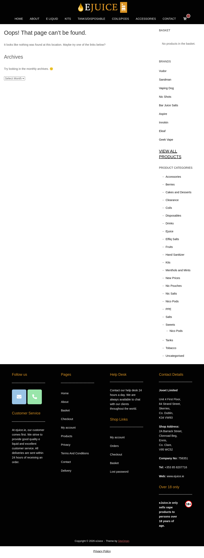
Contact (66, 461)
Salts (169, 316)
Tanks (169, 340)
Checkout (67, 419)
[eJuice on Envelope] (19, 396)
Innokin (163, 122)
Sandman (165, 79)
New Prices (173, 278)
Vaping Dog (166, 88)
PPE (168, 309)
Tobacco (171, 348)
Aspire (163, 113)
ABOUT (34, 18)
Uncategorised (175, 355)
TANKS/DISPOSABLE (91, 18)
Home (65, 393)
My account (68, 427)
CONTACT (169, 18)
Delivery (66, 470)
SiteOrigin (123, 540)
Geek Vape (166, 139)
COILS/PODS (120, 18)
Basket (65, 410)
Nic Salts (171, 293)
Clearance (172, 200)
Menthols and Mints (178, 270)
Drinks (170, 223)
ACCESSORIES (146, 18)
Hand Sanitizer (175, 254)
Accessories (173, 176)
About (65, 401)
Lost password (119, 471)
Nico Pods (172, 301)
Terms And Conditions (75, 453)
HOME (19, 18)
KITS (68, 18)
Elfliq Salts (172, 239)
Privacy (65, 444)
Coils (169, 207)
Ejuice (169, 231)
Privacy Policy (102, 551)
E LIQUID (52, 18)
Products (66, 436)
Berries (170, 184)
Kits (168, 262)
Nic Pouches (174, 285)
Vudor (163, 71)
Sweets (170, 324)
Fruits (169, 246)
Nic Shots (165, 96)
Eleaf (162, 131)
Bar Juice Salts (168, 105)
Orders (114, 446)
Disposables (173, 215)
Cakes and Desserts (178, 192)
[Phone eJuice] (34, 396)
